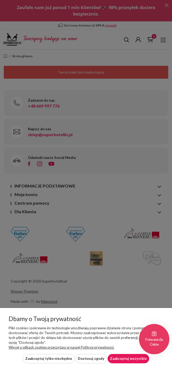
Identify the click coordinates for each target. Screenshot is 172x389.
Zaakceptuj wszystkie (128, 358)
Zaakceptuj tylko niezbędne (48, 358)
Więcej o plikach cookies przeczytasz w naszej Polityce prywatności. (61, 347)
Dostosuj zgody (91, 358)
